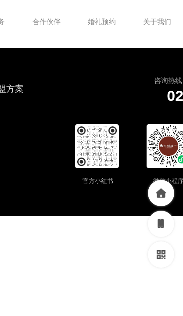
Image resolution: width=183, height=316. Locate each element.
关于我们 (157, 21)
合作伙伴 (46, 21)
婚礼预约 (102, 21)
